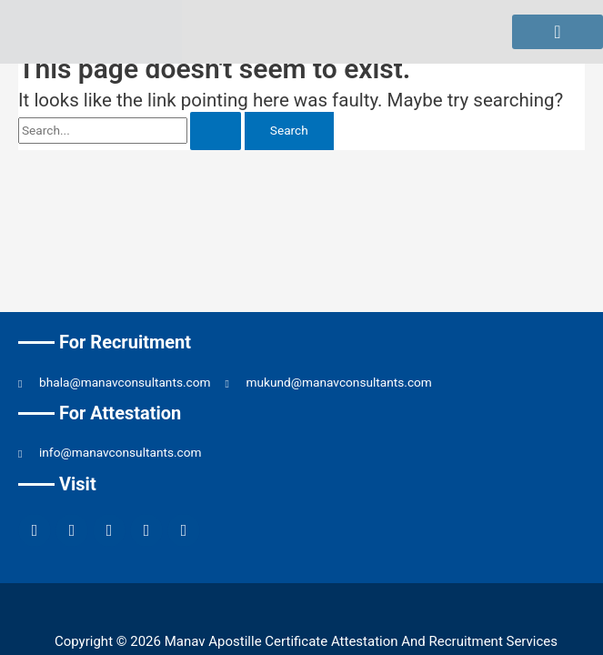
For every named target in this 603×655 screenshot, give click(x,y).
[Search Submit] (215, 131)
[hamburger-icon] (557, 32)
